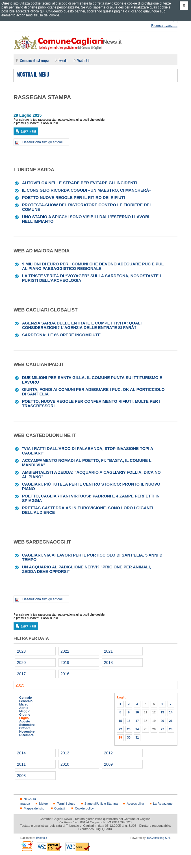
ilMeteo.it (41, 837)
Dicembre (26, 735)
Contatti (59, 808)
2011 (21, 764)
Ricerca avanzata (164, 26)
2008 (21, 775)
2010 (64, 764)
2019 (64, 662)
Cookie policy (84, 808)
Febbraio (25, 701)
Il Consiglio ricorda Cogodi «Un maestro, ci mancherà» (86, 190)
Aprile (23, 707)
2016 (64, 674)
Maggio (24, 711)
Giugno (24, 714)
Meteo (43, 803)
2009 (108, 764)
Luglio (24, 718)
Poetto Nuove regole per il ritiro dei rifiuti (73, 197)
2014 (21, 753)
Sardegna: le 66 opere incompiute (61, 335)
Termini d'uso (66, 803)
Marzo (23, 704)
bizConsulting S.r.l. (159, 837)
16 (128, 720)
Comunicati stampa (34, 60)
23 (128, 729)
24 (137, 729)
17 (137, 720)
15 (120, 720)
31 (137, 737)
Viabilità (83, 60)
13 (162, 712)
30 (128, 737)
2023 (21, 651)
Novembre (27, 731)
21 (170, 720)
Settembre (27, 724)
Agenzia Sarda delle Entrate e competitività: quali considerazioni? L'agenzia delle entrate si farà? (82, 325)
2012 (108, 753)
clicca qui (37, 11)
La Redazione (163, 803)
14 (170, 712)
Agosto (24, 721)
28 (170, 729)
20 (162, 720)
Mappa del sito (34, 808)
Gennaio (25, 697)
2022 (64, 651)
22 (120, 729)
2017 (21, 674)
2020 (21, 662)
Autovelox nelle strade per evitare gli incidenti (79, 183)
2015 (20, 685)
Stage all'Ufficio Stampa (101, 803)
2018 (108, 662)
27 (162, 729)
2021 (108, 651)
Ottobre (25, 728)
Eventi (62, 60)
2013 (64, 753)
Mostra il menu (32, 74)
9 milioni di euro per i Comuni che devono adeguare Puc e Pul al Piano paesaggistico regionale (93, 266)
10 (137, 712)
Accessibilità (135, 803)
